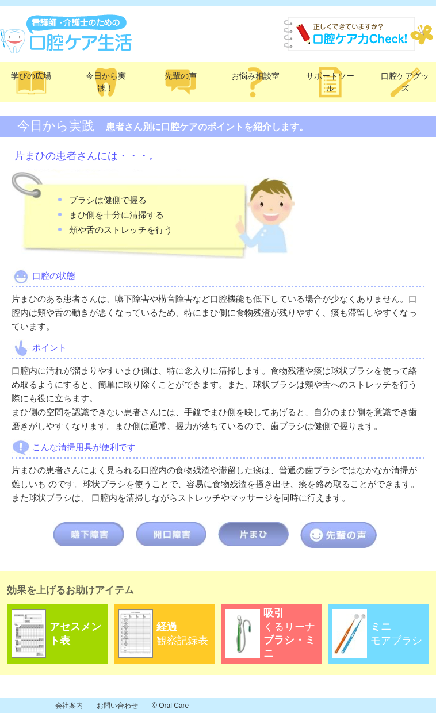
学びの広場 (31, 75)
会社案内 (69, 706)
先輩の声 (181, 75)
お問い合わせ (117, 706)
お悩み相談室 (255, 75)
